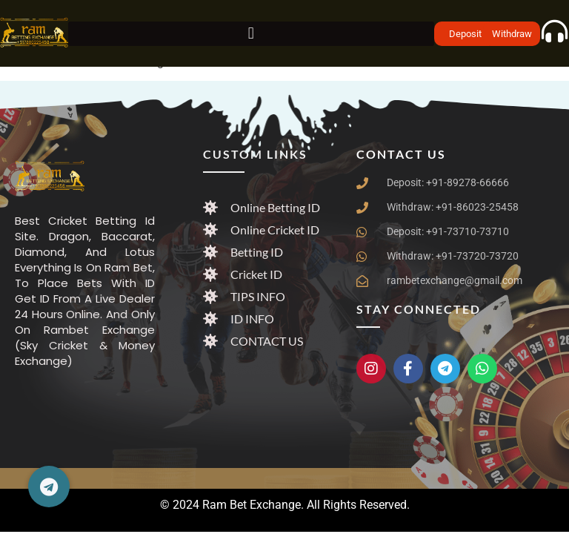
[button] (251, 34)
